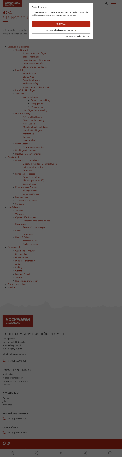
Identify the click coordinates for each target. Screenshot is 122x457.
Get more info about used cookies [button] (61, 30)
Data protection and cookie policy (77, 36)
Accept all (61, 24)
